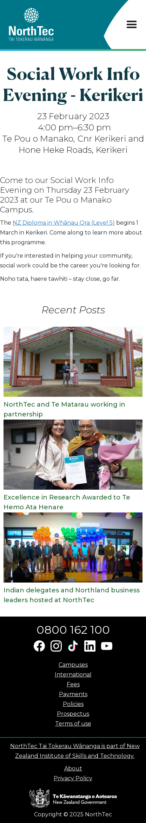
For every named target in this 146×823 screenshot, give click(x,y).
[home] (43, 24)
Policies (73, 704)
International (73, 674)
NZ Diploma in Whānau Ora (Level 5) (64, 222)
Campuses (73, 664)
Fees (73, 684)
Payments (73, 694)
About (73, 768)
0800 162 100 (73, 630)
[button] (131, 24)
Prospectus (73, 713)
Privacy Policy (73, 778)
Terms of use (73, 723)
